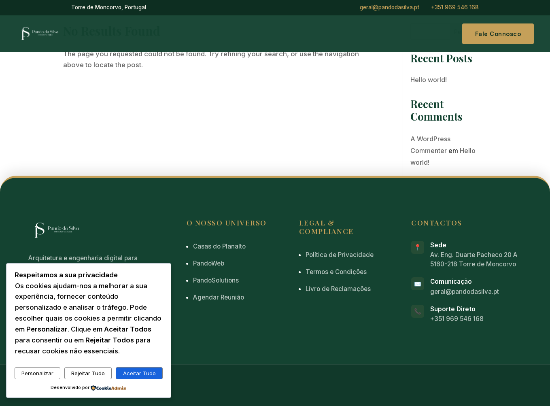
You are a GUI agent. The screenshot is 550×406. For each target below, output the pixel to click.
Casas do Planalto (219, 246)
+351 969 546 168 (455, 7)
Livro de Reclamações (338, 289)
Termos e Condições (336, 272)
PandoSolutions (216, 280)
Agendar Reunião (218, 297)
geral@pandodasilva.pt (389, 7)
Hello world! (428, 80)
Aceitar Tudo (139, 373)
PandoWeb (208, 263)
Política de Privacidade (340, 255)
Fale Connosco (498, 33)
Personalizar (37, 373)
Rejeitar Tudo (88, 373)
